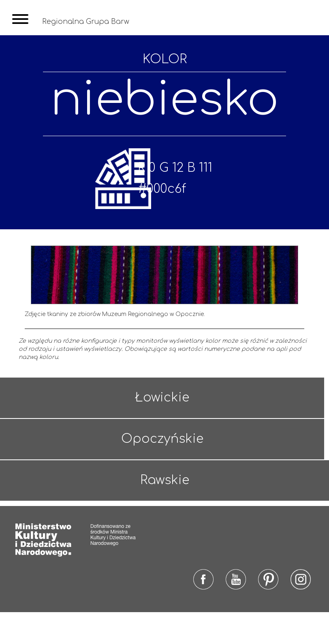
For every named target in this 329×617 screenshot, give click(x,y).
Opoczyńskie (161, 446)
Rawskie (164, 486)
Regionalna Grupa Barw (86, 21)
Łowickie (162, 405)
